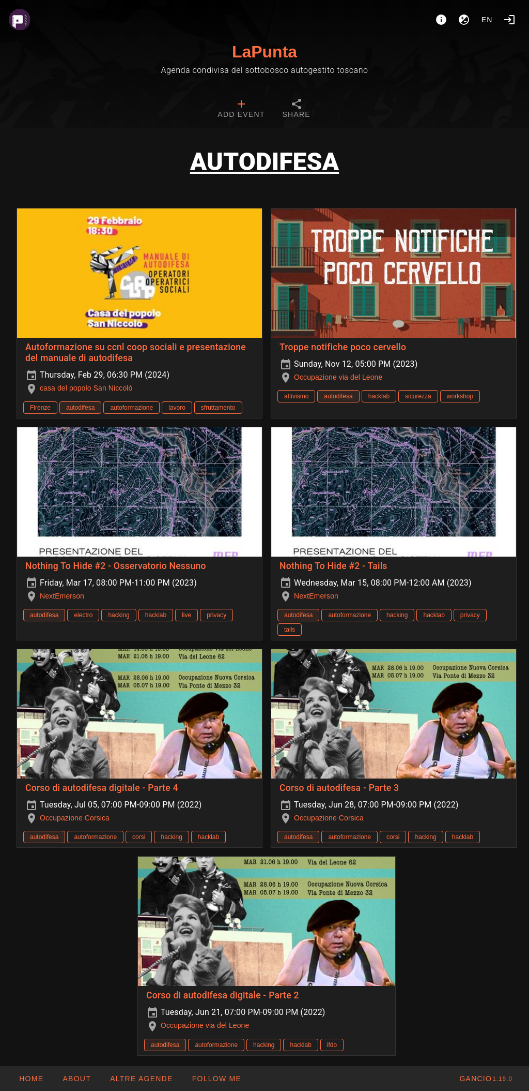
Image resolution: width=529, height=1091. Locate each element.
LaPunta (264, 51)
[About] (441, 19)
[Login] (509, 19)
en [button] (487, 20)
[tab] (241, 109)
